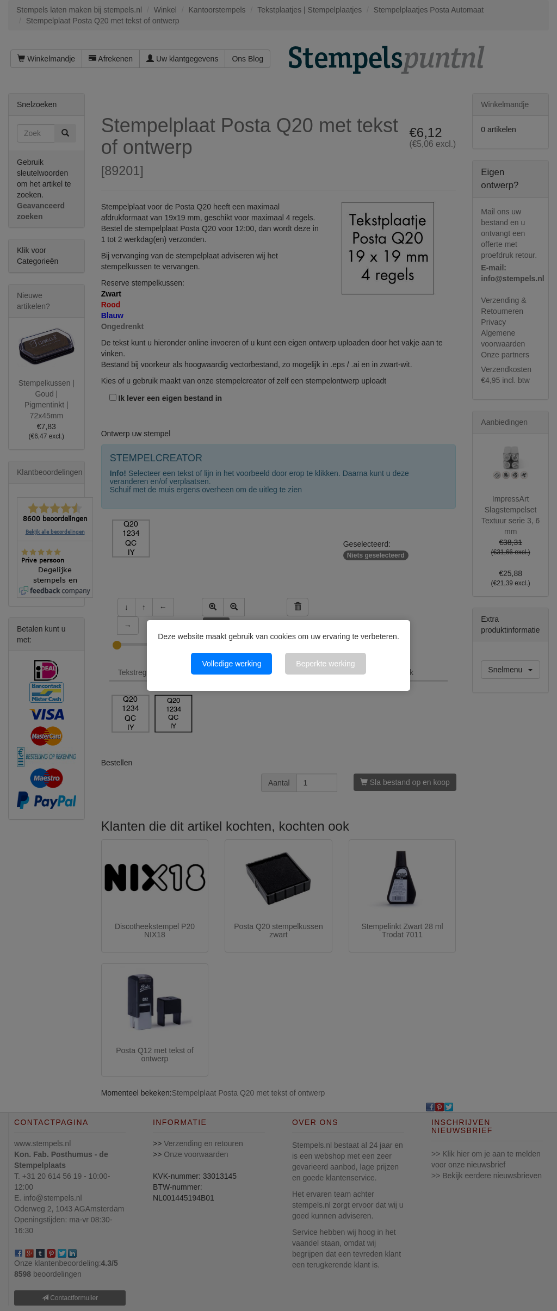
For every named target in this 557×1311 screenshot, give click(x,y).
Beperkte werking (325, 663)
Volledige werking (231, 663)
